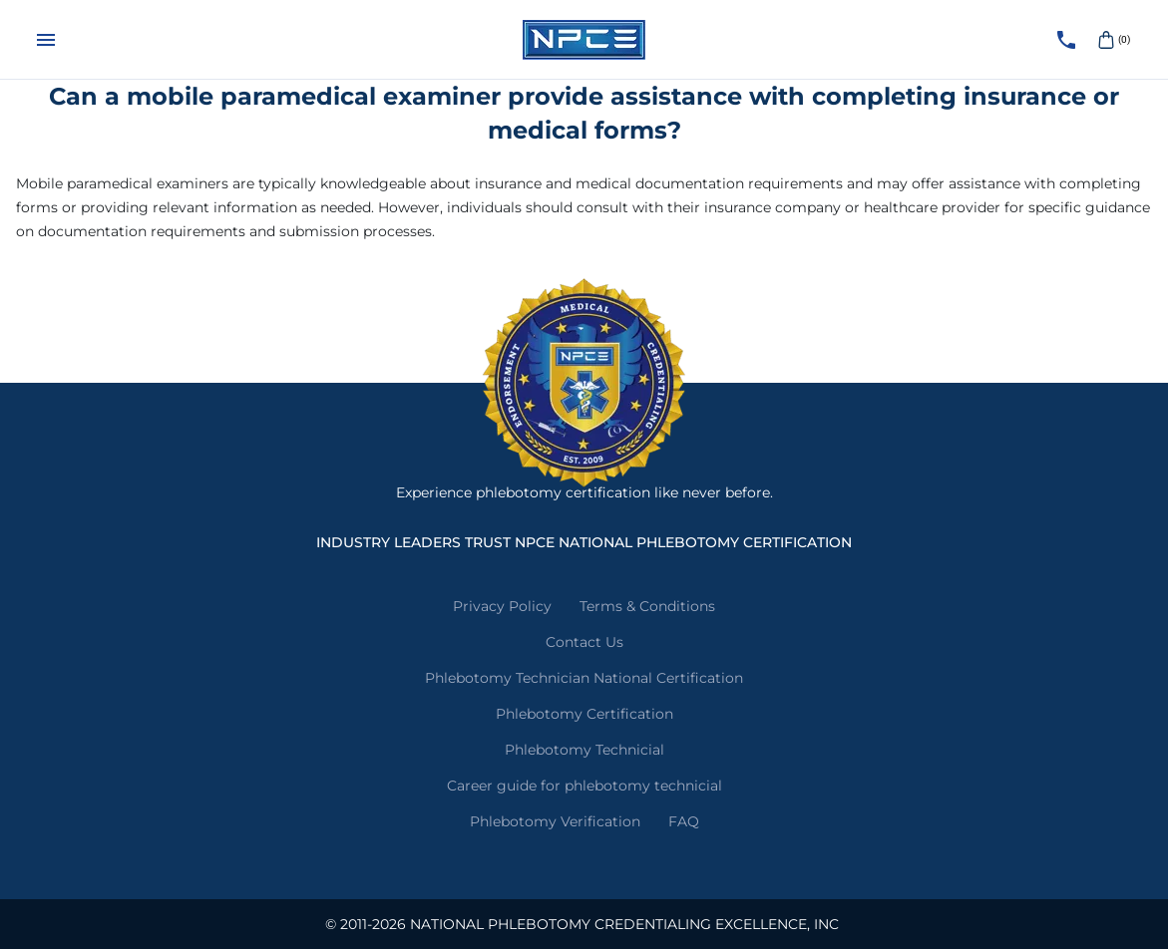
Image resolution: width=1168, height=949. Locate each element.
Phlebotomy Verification (555, 821)
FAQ (683, 821)
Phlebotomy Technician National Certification (584, 678)
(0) (1112, 40)
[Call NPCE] (1066, 40)
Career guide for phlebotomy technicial (584, 785)
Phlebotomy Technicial (584, 750)
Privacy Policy (502, 606)
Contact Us (584, 642)
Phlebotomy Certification (584, 714)
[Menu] (46, 40)
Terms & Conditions (647, 606)
